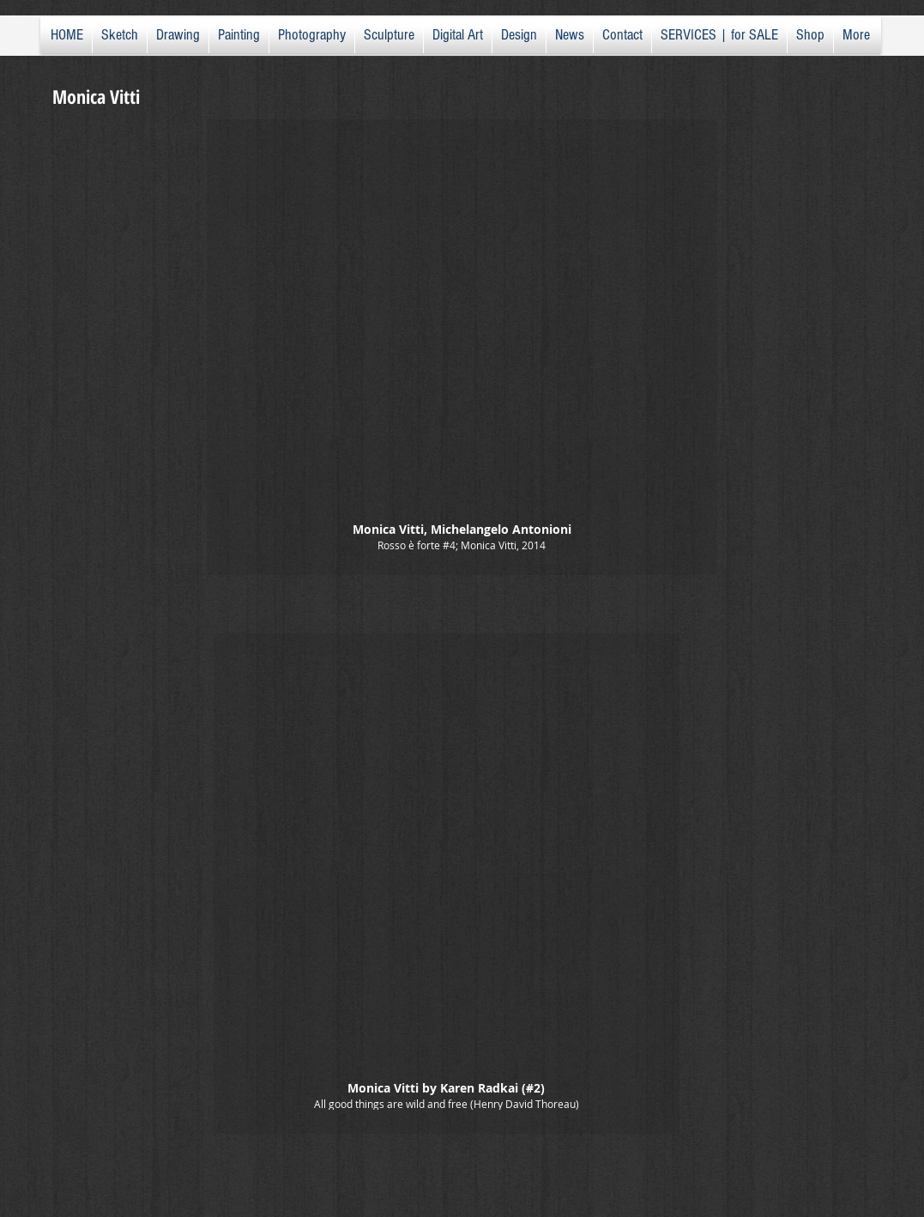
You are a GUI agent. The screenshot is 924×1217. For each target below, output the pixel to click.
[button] (462, 347)
